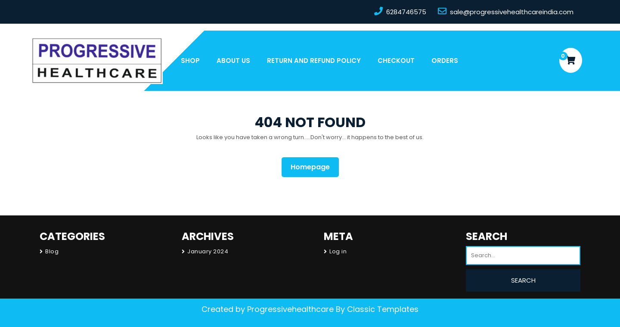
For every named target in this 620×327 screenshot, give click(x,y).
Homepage (314, 167)
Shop (190, 60)
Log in (338, 251)
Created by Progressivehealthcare (268, 309)
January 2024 (207, 251)
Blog (52, 251)
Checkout (396, 60)
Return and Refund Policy (314, 60)
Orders (444, 60)
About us (233, 60)
